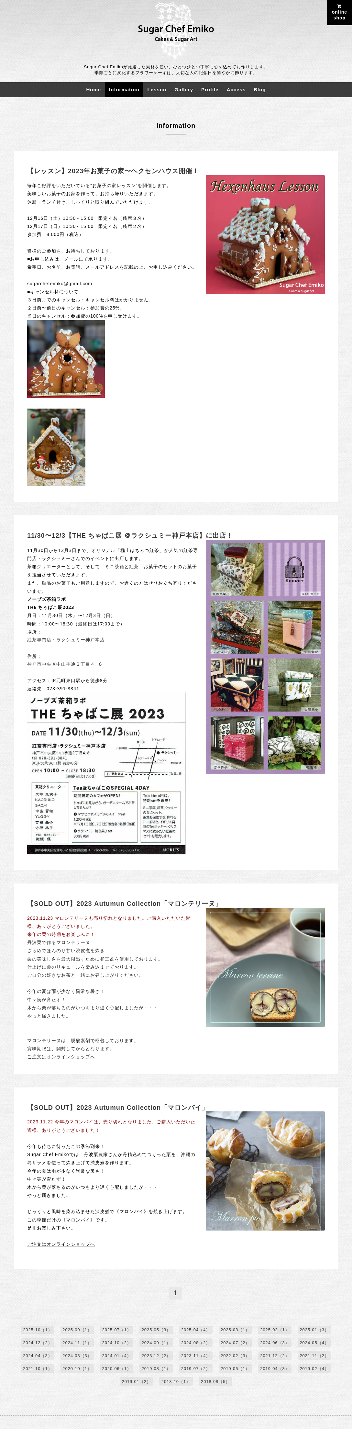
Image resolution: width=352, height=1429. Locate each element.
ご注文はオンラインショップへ (61, 1056)
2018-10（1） (176, 1381)
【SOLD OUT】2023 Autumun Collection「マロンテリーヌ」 (125, 903)
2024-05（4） (315, 1343)
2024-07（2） (235, 1343)
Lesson (157, 89)
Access (236, 89)
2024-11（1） (76, 1343)
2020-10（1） (76, 1369)
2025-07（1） (116, 1330)
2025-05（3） (156, 1330)
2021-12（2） (275, 1356)
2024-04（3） (37, 1356)
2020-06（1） (116, 1369)
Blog (260, 89)
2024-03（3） (76, 1356)
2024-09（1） (156, 1343)
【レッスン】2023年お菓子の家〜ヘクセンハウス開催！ (113, 170)
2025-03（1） (235, 1330)
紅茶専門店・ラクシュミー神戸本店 (66, 639)
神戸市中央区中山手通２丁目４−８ (65, 664)
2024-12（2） (37, 1343)
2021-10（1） (37, 1369)
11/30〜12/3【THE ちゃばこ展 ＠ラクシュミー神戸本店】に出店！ (130, 535)
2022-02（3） (235, 1356)
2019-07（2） (196, 1369)
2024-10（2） (116, 1343)
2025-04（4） (196, 1330)
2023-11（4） (196, 1356)
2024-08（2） (196, 1343)
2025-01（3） (315, 1330)
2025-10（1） (37, 1330)
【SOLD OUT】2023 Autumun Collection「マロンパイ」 (118, 1107)
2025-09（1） (76, 1330)
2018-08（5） (215, 1381)
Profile (210, 89)
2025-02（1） (275, 1330)
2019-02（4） (315, 1369)
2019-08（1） (156, 1369)
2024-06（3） (275, 1343)
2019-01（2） (136, 1381)
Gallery (183, 89)
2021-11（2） (315, 1356)
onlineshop (339, 12)
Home (93, 89)
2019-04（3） (275, 1369)
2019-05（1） (235, 1369)
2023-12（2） (156, 1356)
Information (124, 89)
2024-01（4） (116, 1356)
